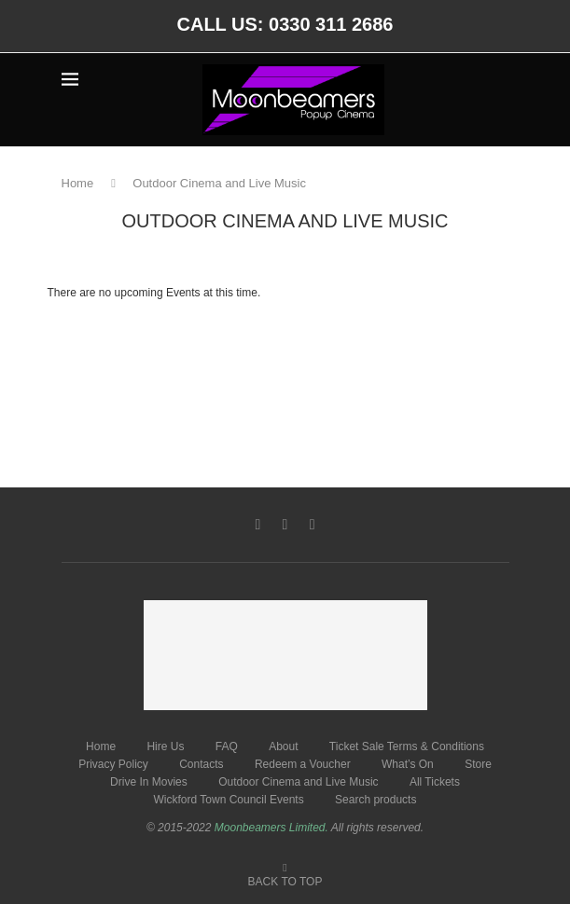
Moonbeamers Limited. (271, 827)
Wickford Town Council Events (229, 799)
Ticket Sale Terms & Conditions (406, 746)
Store (478, 764)
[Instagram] (312, 524)
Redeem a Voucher (303, 764)
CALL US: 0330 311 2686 (285, 24)
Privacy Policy (113, 764)
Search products (375, 799)
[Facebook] (257, 524)
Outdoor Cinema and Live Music (298, 781)
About (283, 746)
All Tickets (435, 781)
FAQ (226, 746)
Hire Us (165, 746)
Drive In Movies (149, 781)
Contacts (201, 764)
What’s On (408, 764)
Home (78, 183)
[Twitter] (285, 524)
